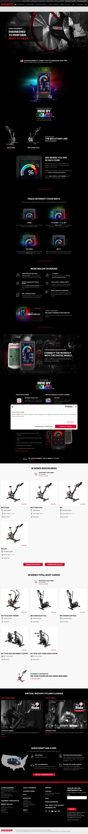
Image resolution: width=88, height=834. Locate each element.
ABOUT (25, 810)
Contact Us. (51, 807)
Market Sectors (65, 4)
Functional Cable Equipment (9, 791)
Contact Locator (49, 795)
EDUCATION (26, 798)
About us (42, 1)
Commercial (4, 812)
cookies (18, 414)
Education (50, 1)
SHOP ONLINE (80, 4)
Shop (47, 798)
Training (25, 800)
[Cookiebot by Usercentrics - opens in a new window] (66, 407)
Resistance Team (28, 803)
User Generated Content (64, 831)
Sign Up (71, 809)
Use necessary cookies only (44, 426)
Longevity (4, 809)
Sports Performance (6, 807)
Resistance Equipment (7, 789)
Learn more (31, 460)
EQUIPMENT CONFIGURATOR (10, 801)
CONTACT (48, 791)
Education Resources (29, 804)
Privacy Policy (44, 831)
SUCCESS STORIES (29, 791)
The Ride (25, 806)
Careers (25, 812)
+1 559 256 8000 (25, 1)
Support (61, 1)
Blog (56, 1)
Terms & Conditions (36, 831)
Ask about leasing (70, 1)
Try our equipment (82, 1)
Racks (2, 792)
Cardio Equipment (54, 4)
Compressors (5, 797)
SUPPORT (48, 788)
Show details (70, 422)
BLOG (25, 794)
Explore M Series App (22, 451)
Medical (3, 810)
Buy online (42, 474)
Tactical (3, 806)
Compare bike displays (54, 564)
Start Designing (35, 678)
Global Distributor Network (52, 793)
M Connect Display (67, 510)
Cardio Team (26, 801)
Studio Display (7, 510)
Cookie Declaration (46, 830)
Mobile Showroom (51, 802)
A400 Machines (30, 4)
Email (68, 795)
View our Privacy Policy (73, 819)
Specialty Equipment (7, 795)
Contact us (34, 1)
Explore (11, 149)
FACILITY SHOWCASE (29, 788)
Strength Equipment (41, 4)
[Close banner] (75, 406)
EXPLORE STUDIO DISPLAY (44, 189)
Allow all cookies (66, 426)
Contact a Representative (44, 774)
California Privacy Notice (53, 831)
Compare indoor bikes (33, 564)
